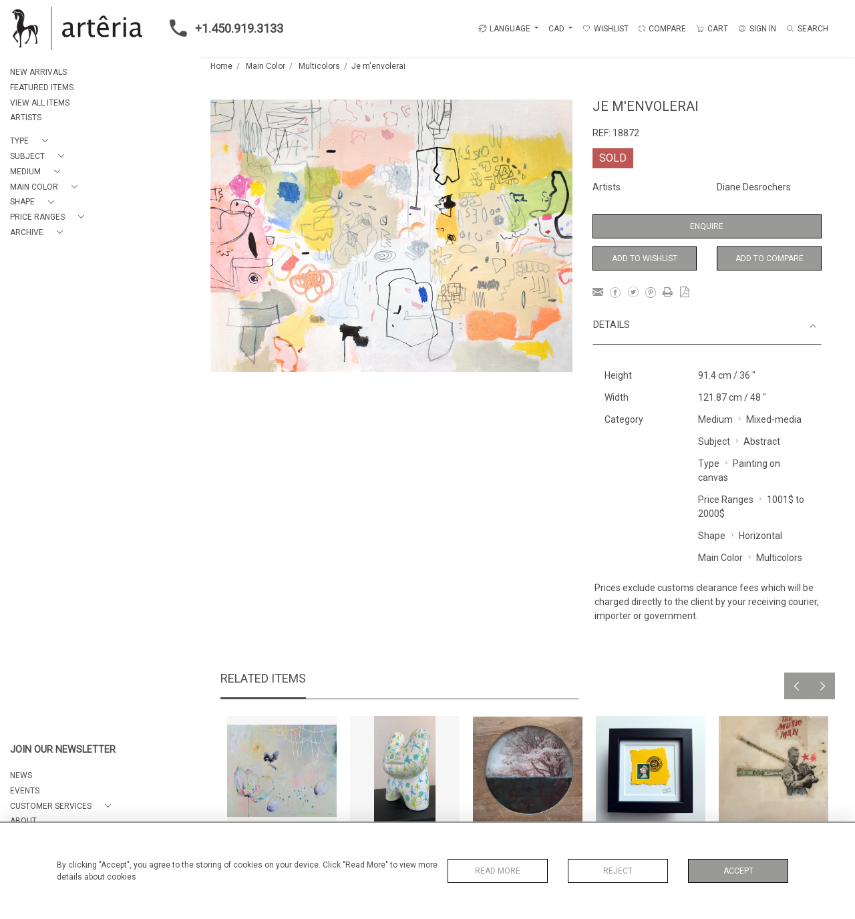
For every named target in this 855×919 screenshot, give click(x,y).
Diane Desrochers (754, 187)
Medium (715, 419)
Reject (618, 871)
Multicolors (319, 66)
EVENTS (24, 790)
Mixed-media (774, 419)
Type (708, 463)
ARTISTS (25, 117)
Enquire (706, 226)
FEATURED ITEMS (41, 87)
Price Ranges (725, 499)
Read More (497, 871)
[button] (31, 141)
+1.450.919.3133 (222, 28)
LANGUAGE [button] (504, 28)
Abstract (761, 441)
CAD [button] (557, 28)
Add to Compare (769, 258)
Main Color (265, 66)
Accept (738, 871)
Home (221, 66)
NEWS (21, 775)
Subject (714, 441)
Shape (711, 535)
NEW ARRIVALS (38, 72)
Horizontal (760, 535)
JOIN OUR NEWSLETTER (63, 749)
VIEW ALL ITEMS (39, 103)
